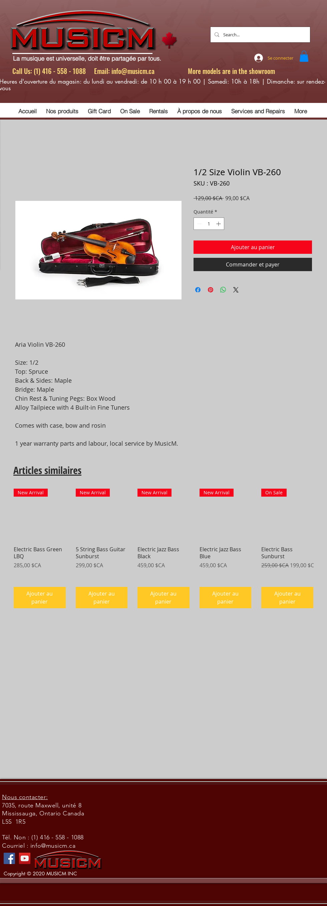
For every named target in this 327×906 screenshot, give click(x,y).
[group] (163, 548)
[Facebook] (9, 858)
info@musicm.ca (132, 71)
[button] (304, 56)
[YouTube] (24, 858)
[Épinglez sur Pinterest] (211, 290)
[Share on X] (236, 290)
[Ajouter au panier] (40, 597)
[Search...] (259, 34)
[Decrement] (199, 223)
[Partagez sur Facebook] (198, 290)
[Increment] (219, 223)
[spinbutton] (209, 223)
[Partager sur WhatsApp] (223, 290)
